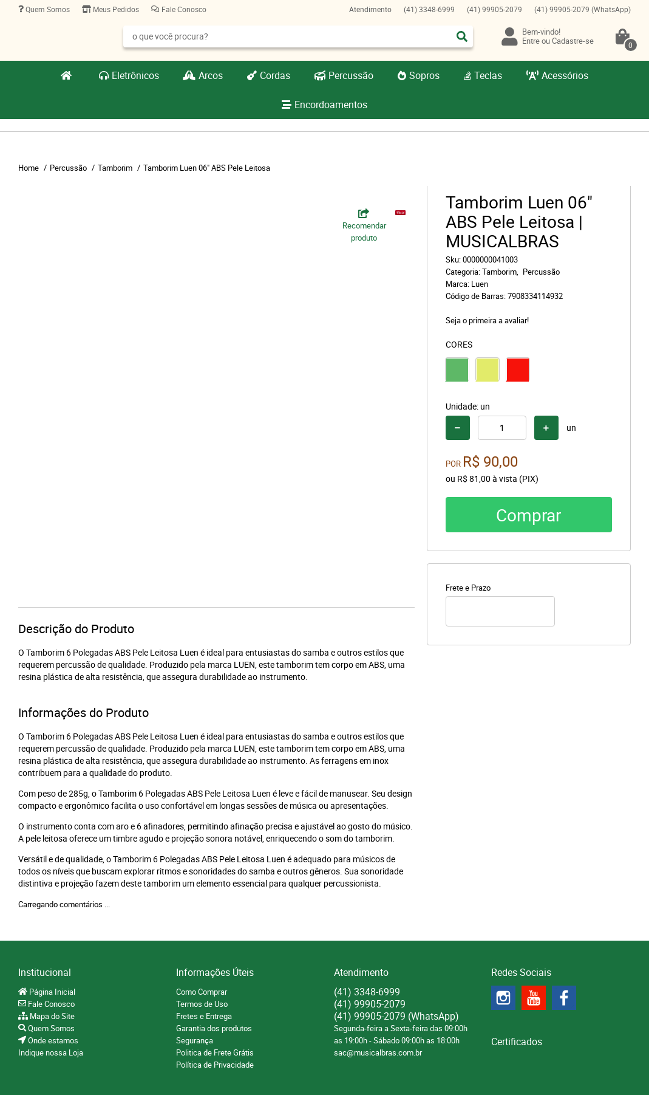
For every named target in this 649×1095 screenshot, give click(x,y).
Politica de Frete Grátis (215, 1052)
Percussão (350, 75)
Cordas (275, 75)
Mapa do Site (51, 1016)
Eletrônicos (135, 75)
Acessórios (565, 75)
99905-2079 (494, 9)
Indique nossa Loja (50, 1052)
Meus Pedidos (115, 9)
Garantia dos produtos (214, 1028)
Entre (531, 40)
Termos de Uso (202, 1003)
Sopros (424, 75)
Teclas (488, 75)
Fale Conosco (183, 9)
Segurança (194, 1040)
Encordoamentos (330, 104)
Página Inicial (51, 991)
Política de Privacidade (215, 1064)
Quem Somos (47, 9)
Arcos (211, 75)
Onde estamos (52, 1040)
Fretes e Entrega (204, 1016)
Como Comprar (201, 991)
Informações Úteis (215, 972)
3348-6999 (429, 9)
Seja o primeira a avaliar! (487, 320)
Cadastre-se (573, 40)
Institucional (44, 972)
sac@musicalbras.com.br (378, 1052)
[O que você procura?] (462, 36)
